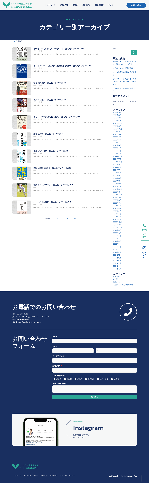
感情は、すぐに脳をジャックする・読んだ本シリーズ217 (58, 49)
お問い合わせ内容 (59, 383)
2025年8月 (117, 134)
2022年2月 (117, 249)
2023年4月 (117, 211)
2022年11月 (117, 225)
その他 (116, 379)
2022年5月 (117, 241)
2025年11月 (117, 126)
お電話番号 (57, 366)
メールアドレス (58, 356)
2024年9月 (117, 165)
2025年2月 (117, 151)
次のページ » (71, 218)
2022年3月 (117, 247)
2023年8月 (117, 200)
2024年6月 (117, 173)
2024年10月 (117, 162)
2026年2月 (117, 118)
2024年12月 (117, 156)
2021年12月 (117, 255)
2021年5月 (117, 263)
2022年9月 (117, 230)
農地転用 (91, 379)
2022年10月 (117, 228)
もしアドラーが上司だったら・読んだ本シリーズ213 (56, 117)
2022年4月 (117, 244)
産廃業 (79, 379)
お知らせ (116, 276)
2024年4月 (117, 178)
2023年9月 (117, 197)
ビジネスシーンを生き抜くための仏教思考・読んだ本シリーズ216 (62, 66)
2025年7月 (117, 137)
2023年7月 (117, 203)
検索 (114, 49)
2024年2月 (117, 184)
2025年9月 (117, 132)
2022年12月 (117, 222)
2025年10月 (117, 129)
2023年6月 (117, 206)
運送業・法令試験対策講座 (123, 285)
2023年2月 (117, 217)
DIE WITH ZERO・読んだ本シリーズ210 (52, 168)
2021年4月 (117, 266)
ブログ (110, 5)
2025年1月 (117, 154)
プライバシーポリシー (67, 476)
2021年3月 (117, 269)
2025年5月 (117, 143)
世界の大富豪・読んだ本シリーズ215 (49, 83)
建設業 (75, 5)
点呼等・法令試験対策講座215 (124, 68)
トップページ (50, 5)
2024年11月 (117, 159)
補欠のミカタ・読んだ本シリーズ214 (49, 100)
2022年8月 (117, 233)
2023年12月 (117, 189)
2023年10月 (117, 195)
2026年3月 (117, 115)
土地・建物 (104, 379)
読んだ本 (116, 282)
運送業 (58, 379)
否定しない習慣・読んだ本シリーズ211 (50, 151)
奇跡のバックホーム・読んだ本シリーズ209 (53, 185)
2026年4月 (117, 112)
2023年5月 (117, 208)
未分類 (115, 279)
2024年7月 (117, 170)
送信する (94, 397)
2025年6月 (117, 140)
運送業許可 (64, 5)
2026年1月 (117, 121)
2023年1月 (117, 219)
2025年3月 (117, 148)
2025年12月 (117, 123)
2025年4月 (117, 145)
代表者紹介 (86, 5)
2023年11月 (117, 192)
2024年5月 (117, 176)
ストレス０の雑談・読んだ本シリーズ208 (52, 202)
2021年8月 (117, 258)
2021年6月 (117, 260)
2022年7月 (117, 236)
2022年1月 (117, 252)
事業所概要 (99, 5)
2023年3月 (117, 214)
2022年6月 (117, 239)
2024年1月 (117, 186)
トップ (14, 41)
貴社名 (54, 337)
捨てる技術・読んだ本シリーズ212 (48, 134)
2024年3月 (117, 181)
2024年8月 (117, 167)
